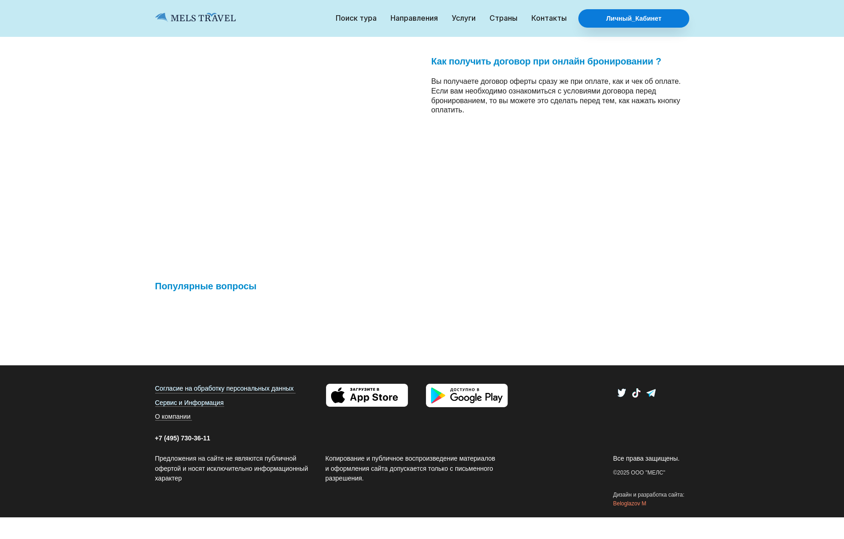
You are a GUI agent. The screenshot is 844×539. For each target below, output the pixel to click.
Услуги (464, 18)
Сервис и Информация (189, 402)
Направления (414, 18)
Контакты (549, 18)
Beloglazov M (629, 503)
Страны (503, 18)
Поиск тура (356, 18)
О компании (173, 416)
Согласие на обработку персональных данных (224, 388)
